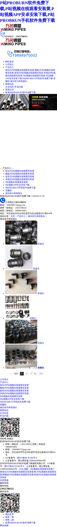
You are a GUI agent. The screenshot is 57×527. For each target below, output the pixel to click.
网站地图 (4, 525)
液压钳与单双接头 (18, 81)
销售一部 (9, 517)
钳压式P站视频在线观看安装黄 (19, 70)
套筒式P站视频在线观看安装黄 (28, 73)
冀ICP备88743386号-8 (27, 458)
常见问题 (18, 87)
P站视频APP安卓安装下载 (17, 185)
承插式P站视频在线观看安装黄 (19, 179)
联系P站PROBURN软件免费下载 (20, 92)
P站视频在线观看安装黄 (34, 75)
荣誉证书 (9, 89)
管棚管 (8, 190)
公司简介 (9, 64)
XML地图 (23, 469)
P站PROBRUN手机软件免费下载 (37, 78)
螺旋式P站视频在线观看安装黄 (19, 174)
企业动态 (9, 87)
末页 (41, 374)
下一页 (33, 374)
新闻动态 (9, 84)
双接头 (41, 244)
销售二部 (9, 520)
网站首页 (9, 61)
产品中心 (9, 67)
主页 (13, 216)
